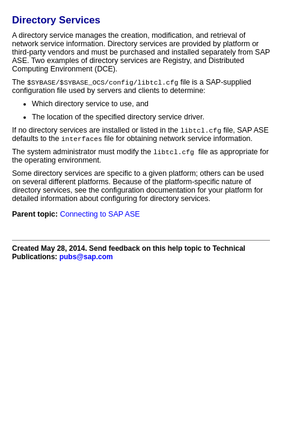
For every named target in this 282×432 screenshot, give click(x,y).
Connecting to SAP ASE (100, 216)
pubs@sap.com (86, 259)
